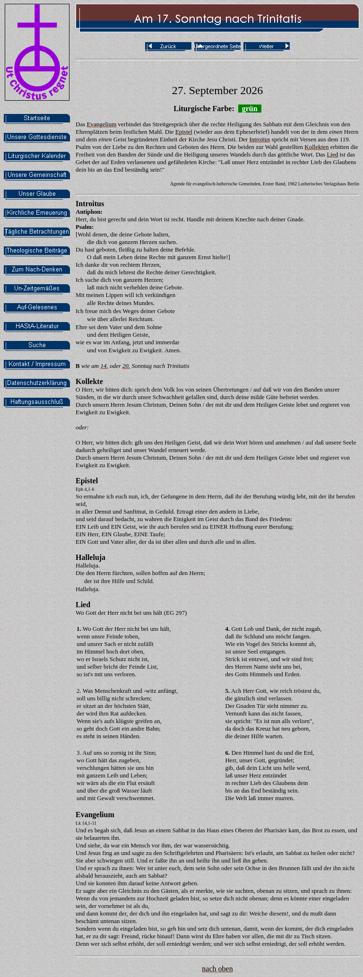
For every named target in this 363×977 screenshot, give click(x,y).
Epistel (87, 481)
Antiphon (88, 211)
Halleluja (90, 557)
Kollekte (89, 381)
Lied (83, 605)
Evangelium (95, 815)
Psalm (84, 226)
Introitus (90, 204)
